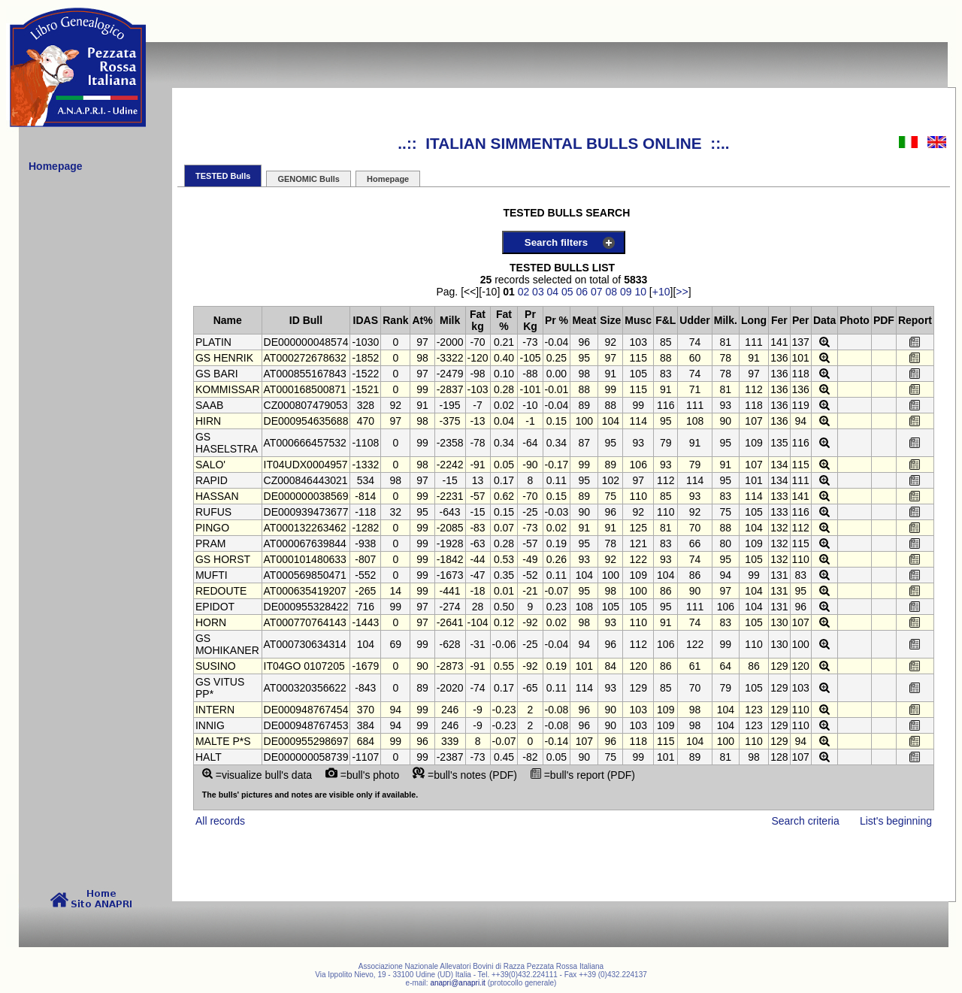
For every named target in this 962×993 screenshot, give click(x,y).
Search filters (556, 242)
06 (582, 292)
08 (611, 292)
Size (610, 320)
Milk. (725, 320)
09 (626, 292)
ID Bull (305, 320)
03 (538, 292)
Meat (584, 320)
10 (640, 292)
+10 (661, 292)
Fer (779, 320)
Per (800, 320)
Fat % (504, 320)
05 (567, 292)
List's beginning (896, 821)
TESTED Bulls (222, 175)
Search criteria (805, 821)
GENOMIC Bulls (308, 178)
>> (682, 292)
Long (754, 320)
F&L (665, 320)
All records (220, 821)
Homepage (388, 178)
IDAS (365, 320)
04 (553, 292)
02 (524, 292)
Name (227, 320)
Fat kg (478, 320)
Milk (450, 320)
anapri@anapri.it (458, 983)
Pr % (556, 320)
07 (597, 292)
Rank (395, 320)
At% (422, 320)
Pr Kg (530, 320)
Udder (694, 320)
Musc (638, 320)
